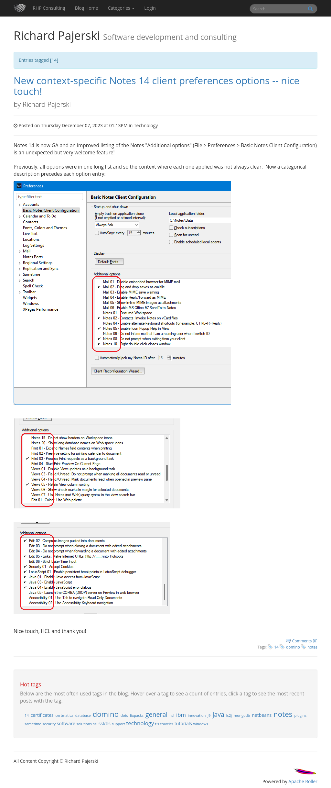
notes (312, 646)
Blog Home (86, 8)
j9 (209, 715)
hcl (171, 715)
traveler (166, 723)
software (66, 723)
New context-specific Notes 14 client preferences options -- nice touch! (156, 86)
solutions (83, 723)
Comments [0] (304, 640)
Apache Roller (302, 781)
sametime (33, 723)
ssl (95, 723)
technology (140, 723)
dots (124, 715)
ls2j (229, 715)
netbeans (262, 715)
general (156, 714)
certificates (42, 715)
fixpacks (137, 715)
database (83, 715)
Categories (121, 8)
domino (293, 646)
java (218, 714)
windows (200, 723)
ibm (181, 714)
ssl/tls (105, 723)
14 (276, 646)
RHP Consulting (49, 8)
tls (157, 723)
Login (149, 8)
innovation (197, 715)
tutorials (183, 723)
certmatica (64, 715)
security (49, 723)
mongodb (242, 715)
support (118, 723)
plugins (300, 715)
